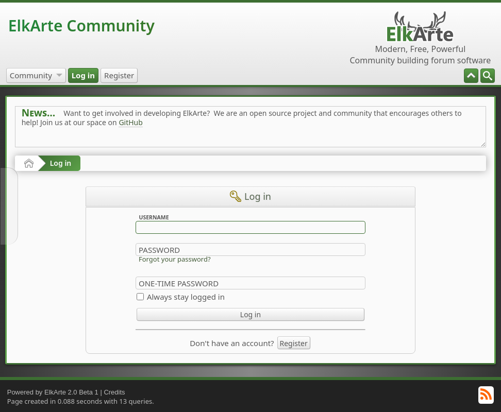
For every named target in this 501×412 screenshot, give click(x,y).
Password (159, 250)
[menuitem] (487, 75)
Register (294, 343)
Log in (61, 163)
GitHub (131, 122)
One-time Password (179, 283)
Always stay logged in (186, 296)
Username (154, 217)
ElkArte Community (81, 25)
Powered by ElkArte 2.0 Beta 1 (52, 392)
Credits (114, 392)
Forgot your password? (175, 259)
